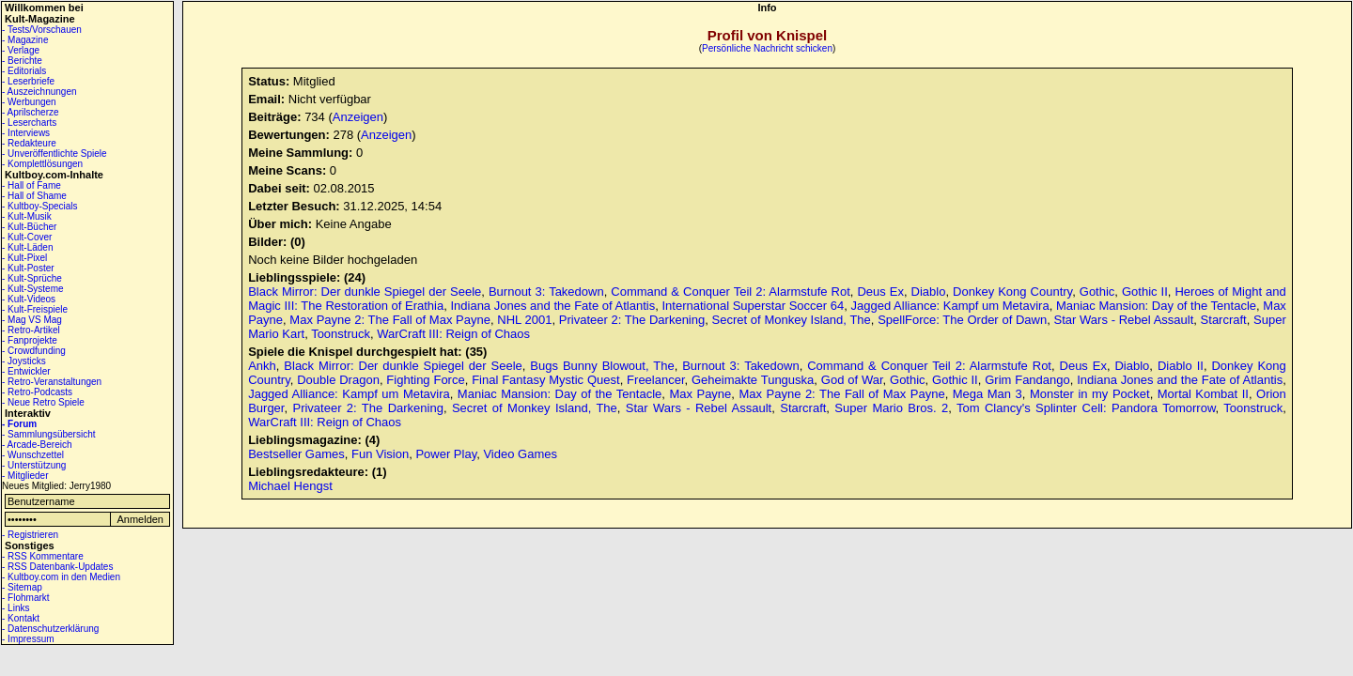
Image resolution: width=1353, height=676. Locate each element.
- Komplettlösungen (42, 164)
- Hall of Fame (31, 185)
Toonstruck (340, 334)
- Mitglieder (25, 475)
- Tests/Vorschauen (42, 29)
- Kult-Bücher (29, 227)
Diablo (928, 291)
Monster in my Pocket (1090, 394)
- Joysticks (24, 361)
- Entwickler (26, 371)
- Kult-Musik (27, 216)
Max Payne (700, 394)
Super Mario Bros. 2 (891, 408)
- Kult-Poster (28, 268)
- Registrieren (30, 535)
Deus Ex (880, 291)
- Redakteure (29, 143)
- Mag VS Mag (32, 320)
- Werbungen (29, 102)
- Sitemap (22, 587)
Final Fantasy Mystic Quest (545, 380)
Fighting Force (425, 380)
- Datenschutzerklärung (50, 628)
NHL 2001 (524, 320)
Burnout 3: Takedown (546, 291)
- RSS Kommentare (43, 556)
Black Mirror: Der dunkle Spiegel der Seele (364, 291)
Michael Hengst (290, 486)
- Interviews (26, 133)
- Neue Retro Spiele (43, 402)
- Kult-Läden (27, 247)
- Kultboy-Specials (40, 206)
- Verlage (20, 50)
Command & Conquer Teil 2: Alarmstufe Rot (730, 291)
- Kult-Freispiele (35, 309)
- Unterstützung (34, 465)
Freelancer (655, 380)
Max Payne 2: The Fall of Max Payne (389, 320)
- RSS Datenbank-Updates (57, 566)
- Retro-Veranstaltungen (51, 381)
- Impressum (28, 639)
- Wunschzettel (33, 455)
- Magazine (25, 40)
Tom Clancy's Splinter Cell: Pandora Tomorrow (1086, 408)
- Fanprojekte (29, 340)
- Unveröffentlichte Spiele (54, 153)
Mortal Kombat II (1203, 394)
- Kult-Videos (28, 299)
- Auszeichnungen (39, 91)
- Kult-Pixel (24, 258)
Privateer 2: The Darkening (632, 320)
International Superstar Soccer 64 (752, 306)
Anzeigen (358, 117)
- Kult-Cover (27, 237)
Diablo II (1181, 366)
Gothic (1097, 291)
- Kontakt (20, 618)
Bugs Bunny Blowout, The (602, 366)
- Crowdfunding (34, 351)
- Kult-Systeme (33, 289)
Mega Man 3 (987, 394)
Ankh (262, 366)
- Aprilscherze (30, 112)
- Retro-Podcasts (37, 392)
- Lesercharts (29, 122)
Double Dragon (338, 380)
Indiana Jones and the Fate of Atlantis (552, 306)
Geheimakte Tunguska (753, 380)
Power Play (445, 454)
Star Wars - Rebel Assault (1124, 320)
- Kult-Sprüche (32, 278)
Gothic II (1145, 291)
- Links (15, 608)
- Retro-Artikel (31, 330)
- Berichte (22, 60)
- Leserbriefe (28, 81)
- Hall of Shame (34, 196)
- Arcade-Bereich (36, 444)
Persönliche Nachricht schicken (767, 48)
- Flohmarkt (26, 597)
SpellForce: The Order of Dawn (962, 320)
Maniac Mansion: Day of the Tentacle (1156, 306)
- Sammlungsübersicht (48, 434)
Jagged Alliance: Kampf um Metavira (950, 306)
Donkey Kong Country (1012, 291)
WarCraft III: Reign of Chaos (453, 334)
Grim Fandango (1027, 380)
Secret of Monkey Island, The (791, 320)
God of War (852, 380)
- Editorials (24, 71)
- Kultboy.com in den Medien (61, 577)
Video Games (520, 454)
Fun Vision (380, 454)
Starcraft (1224, 320)
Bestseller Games (296, 454)
